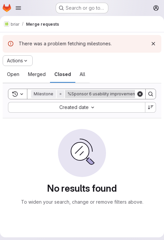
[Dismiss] (153, 44)
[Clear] (140, 94)
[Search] (150, 94)
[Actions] (18, 60)
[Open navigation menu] (18, 8)
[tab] (13, 74)
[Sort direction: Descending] (150, 107)
